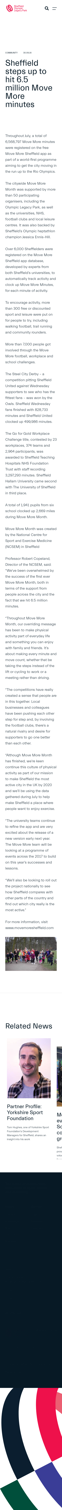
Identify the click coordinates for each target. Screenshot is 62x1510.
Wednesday (39, 386)
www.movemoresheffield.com (29, 928)
